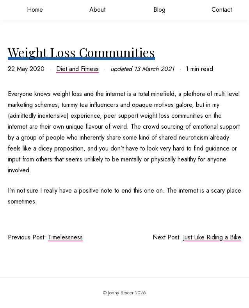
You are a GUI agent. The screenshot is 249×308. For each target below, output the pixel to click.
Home (31, 9)
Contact (218, 9)
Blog (155, 9)
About (93, 9)
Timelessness (65, 237)
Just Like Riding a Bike (212, 237)
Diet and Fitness (77, 68)
